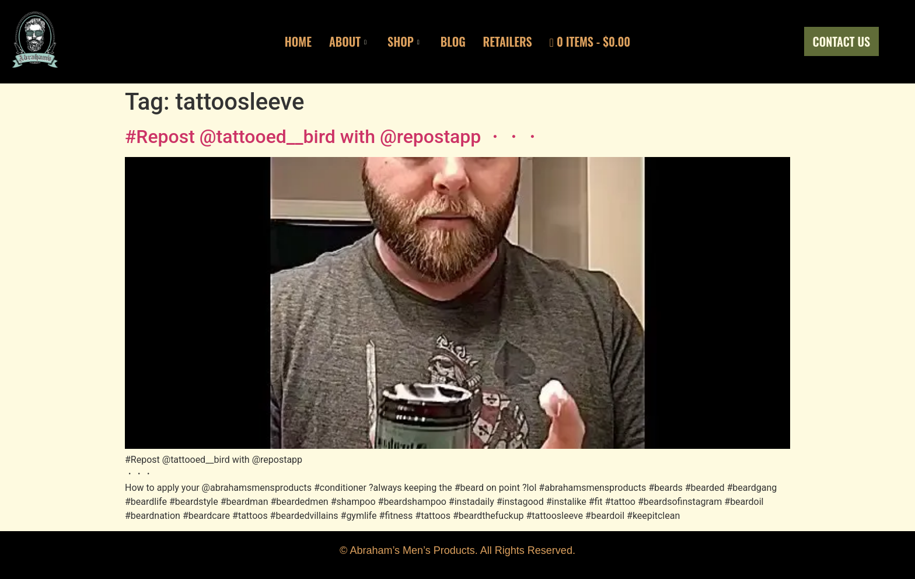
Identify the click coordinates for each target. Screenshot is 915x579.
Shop (403, 41)
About (347, 41)
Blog (453, 41)
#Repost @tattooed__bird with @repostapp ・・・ (333, 136)
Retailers (507, 41)
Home (298, 41)
